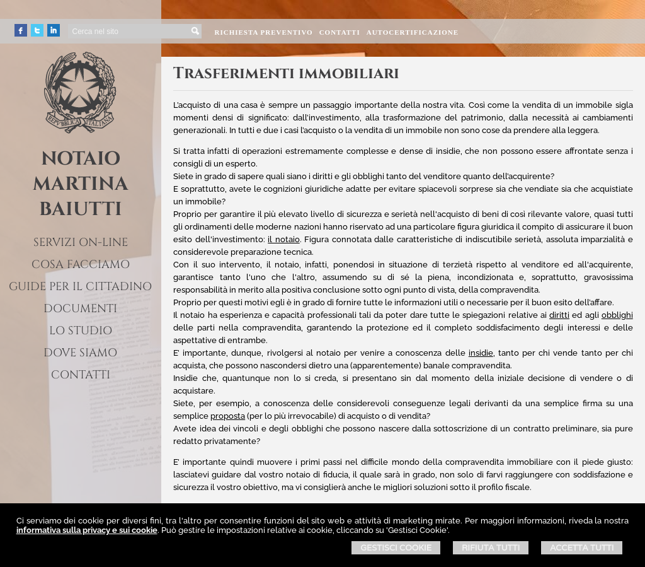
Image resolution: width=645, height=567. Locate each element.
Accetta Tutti (582, 547)
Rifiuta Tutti (491, 547)
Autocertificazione (413, 32)
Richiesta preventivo (263, 32)
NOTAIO (80, 159)
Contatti (339, 32)
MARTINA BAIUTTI (80, 197)
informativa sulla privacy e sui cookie (86, 530)
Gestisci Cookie (395, 547)
